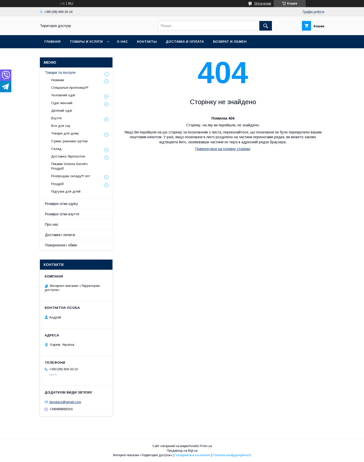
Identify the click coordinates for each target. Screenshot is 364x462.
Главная (52, 41)
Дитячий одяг (61, 110)
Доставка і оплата (60, 235)
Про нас (51, 224)
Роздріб (57, 184)
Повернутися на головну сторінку (222, 149)
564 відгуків (262, 3)
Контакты (147, 41)
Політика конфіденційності (232, 455)
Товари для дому (65, 133)
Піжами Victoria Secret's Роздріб (69, 166)
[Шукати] (265, 26)
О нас (122, 41)
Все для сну (60, 126)
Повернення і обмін (61, 245)
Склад (56, 149)
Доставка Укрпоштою (68, 156)
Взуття (56, 118)
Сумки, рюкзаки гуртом (69, 141)
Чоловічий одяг (63, 95)
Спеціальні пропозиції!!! (69, 87)
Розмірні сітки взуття (62, 214)
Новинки (57, 80)
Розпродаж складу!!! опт (70, 176)
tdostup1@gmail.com (65, 402)
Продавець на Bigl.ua (182, 450)
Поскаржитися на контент (192, 455)
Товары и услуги (86, 41)
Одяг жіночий (61, 103)
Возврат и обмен (229, 41)
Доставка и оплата (185, 41)
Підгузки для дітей (65, 191)
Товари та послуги (60, 73)
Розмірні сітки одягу (61, 204)
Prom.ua (206, 446)
